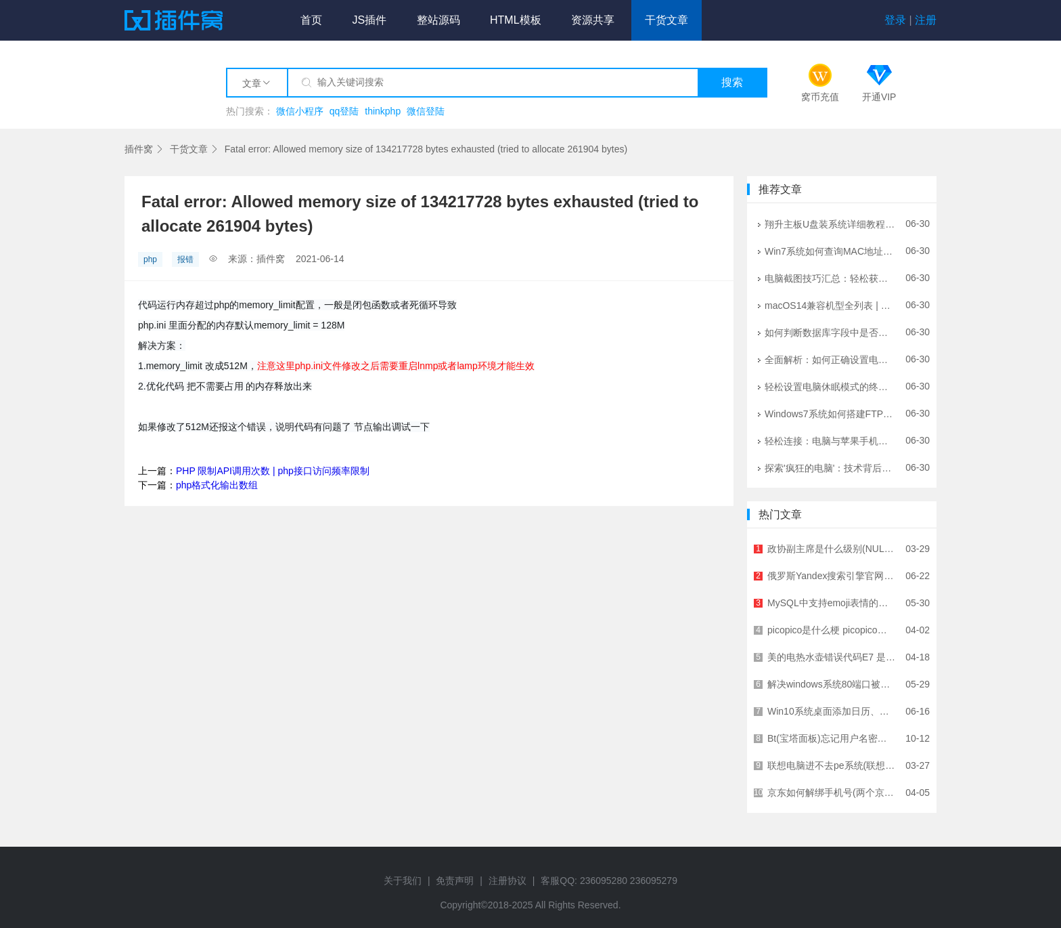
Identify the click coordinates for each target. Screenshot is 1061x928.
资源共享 (592, 20)
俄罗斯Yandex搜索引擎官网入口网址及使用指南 (831, 575)
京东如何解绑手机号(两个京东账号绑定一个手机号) (831, 792)
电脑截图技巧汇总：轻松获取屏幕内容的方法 (830, 277)
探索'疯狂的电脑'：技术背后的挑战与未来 (830, 467)
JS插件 (369, 20)
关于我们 (403, 880)
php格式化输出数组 (217, 485)
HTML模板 (515, 20)
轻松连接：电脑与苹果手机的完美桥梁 (830, 440)
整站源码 (438, 20)
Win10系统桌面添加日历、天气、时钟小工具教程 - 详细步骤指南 (831, 711)
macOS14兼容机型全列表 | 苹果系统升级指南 (830, 304)
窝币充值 (820, 96)
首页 (311, 20)
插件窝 (139, 149)
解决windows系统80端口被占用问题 (831, 684)
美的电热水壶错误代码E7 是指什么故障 (831, 657)
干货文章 (666, 20)
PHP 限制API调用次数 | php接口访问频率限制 (272, 470)
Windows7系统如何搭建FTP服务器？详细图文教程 (830, 413)
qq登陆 (344, 111)
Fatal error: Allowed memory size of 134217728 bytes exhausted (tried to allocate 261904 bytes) (426, 149)
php (150, 259)
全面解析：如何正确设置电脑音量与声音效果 (830, 359)
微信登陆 (426, 111)
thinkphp (383, 111)
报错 (185, 259)
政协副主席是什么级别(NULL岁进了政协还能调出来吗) (831, 548)
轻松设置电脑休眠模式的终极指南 (830, 386)
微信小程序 (299, 111)
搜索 (732, 82)
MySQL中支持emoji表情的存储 (831, 602)
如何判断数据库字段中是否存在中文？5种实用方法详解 (830, 331)
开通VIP (879, 96)
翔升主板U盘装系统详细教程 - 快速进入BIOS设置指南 (830, 223)
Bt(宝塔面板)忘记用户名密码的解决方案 (831, 738)
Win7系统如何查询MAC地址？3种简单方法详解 (830, 250)
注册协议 (507, 880)
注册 (925, 20)
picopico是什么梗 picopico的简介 (831, 630)
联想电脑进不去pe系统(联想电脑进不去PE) (831, 765)
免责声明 (455, 880)
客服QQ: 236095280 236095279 (609, 880)
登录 (895, 20)
